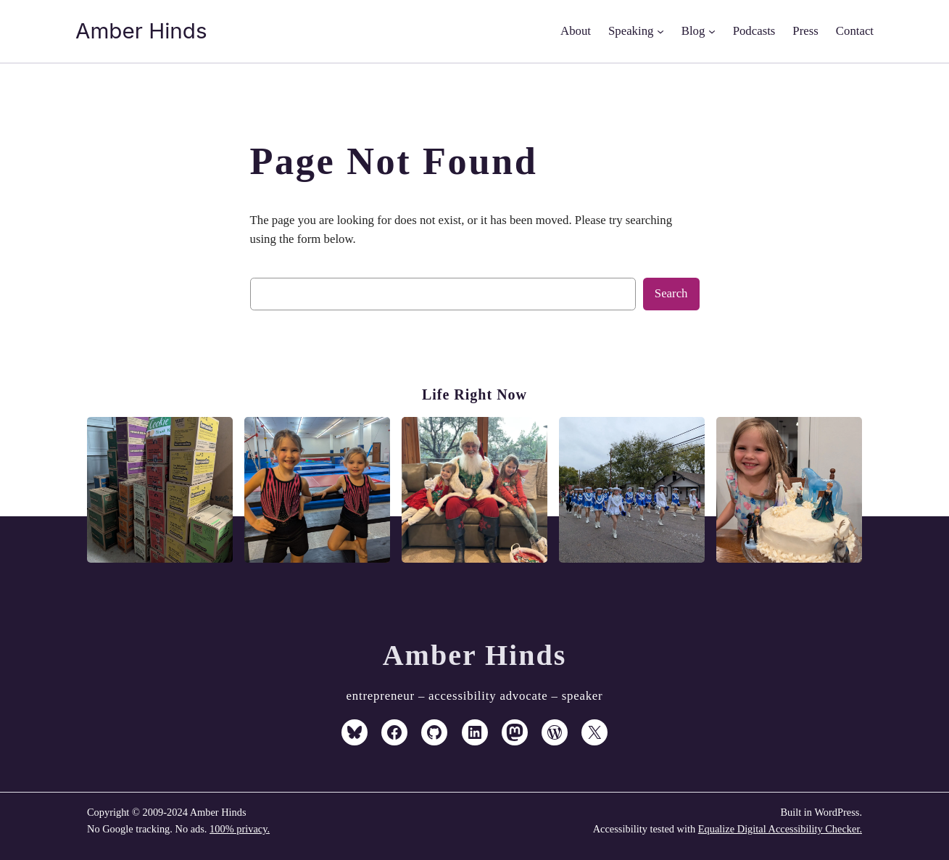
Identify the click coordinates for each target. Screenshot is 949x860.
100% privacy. (240, 829)
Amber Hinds (141, 30)
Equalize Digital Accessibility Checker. (780, 829)
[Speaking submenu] (660, 31)
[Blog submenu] (712, 31)
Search (671, 293)
